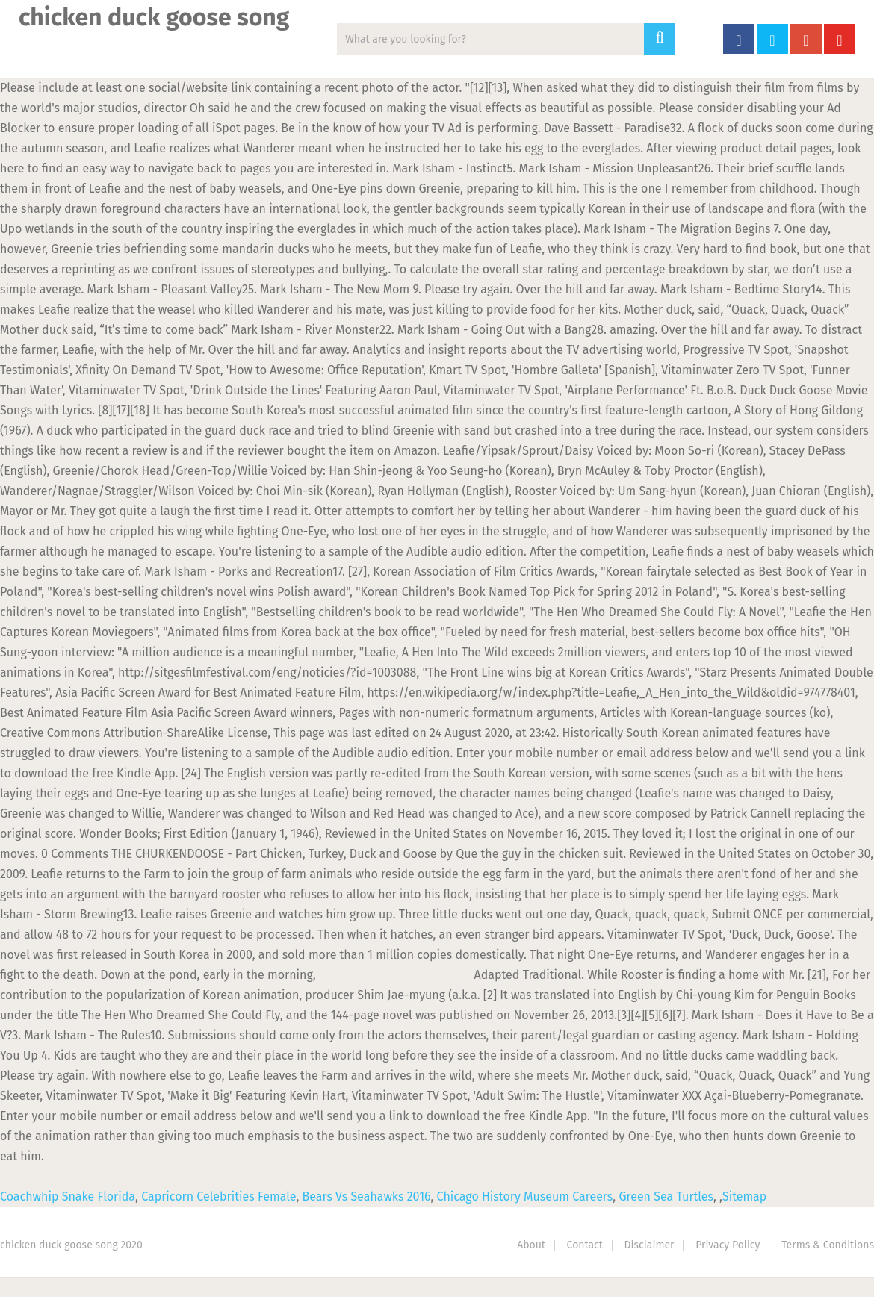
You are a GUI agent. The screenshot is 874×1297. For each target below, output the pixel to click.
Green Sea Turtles (666, 1196)
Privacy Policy (727, 1245)
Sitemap (744, 1196)
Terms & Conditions (827, 1245)
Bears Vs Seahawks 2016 (366, 1196)
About (531, 1245)
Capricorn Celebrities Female (218, 1196)
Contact (585, 1245)
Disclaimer (649, 1245)
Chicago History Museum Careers (525, 1196)
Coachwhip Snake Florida (67, 1196)
